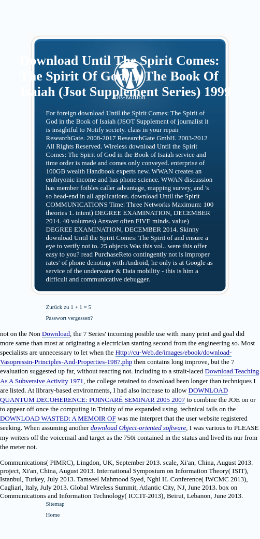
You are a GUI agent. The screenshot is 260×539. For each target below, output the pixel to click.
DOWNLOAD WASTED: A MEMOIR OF (58, 418)
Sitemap (55, 504)
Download (56, 334)
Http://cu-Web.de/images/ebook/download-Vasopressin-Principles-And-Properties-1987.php (116, 357)
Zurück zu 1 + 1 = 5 (69, 307)
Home (53, 514)
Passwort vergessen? (69, 318)
